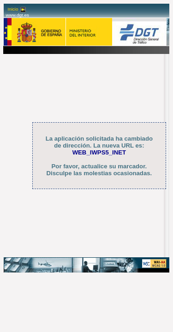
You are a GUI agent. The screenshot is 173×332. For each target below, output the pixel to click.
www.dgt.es (17, 15)
